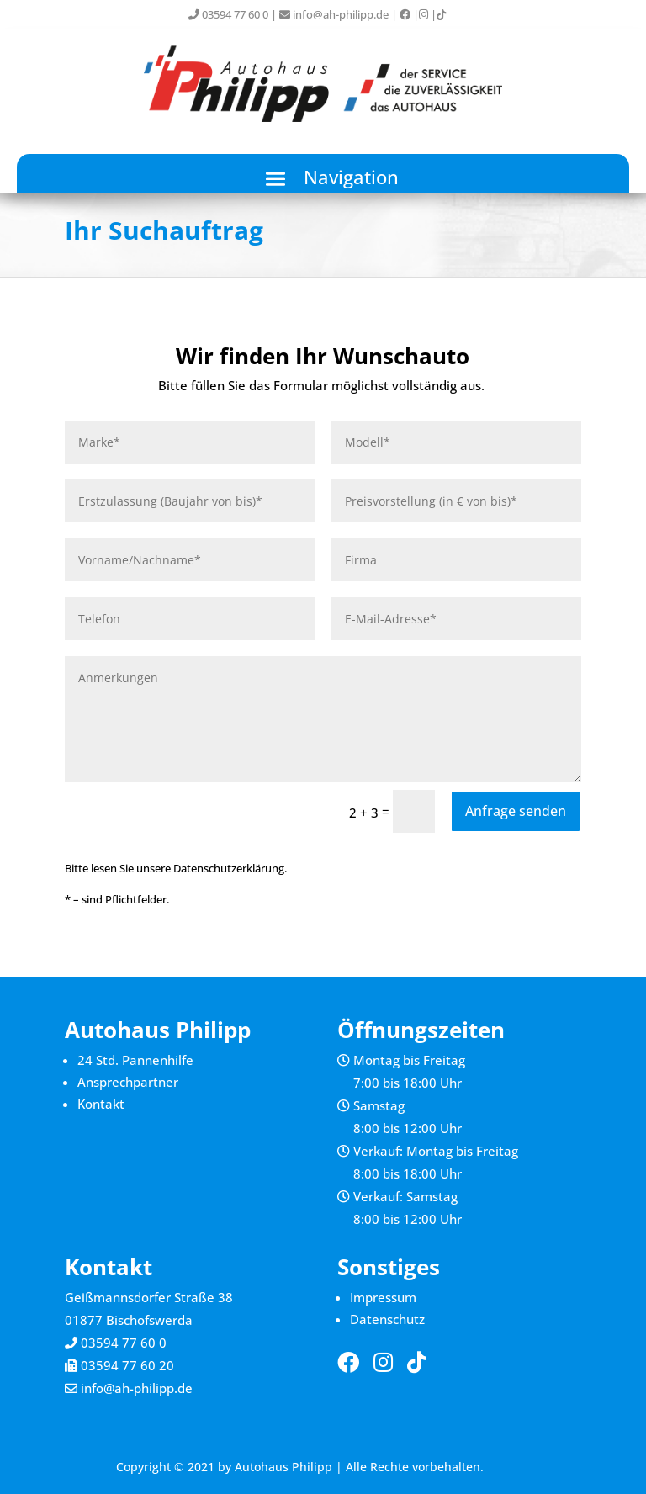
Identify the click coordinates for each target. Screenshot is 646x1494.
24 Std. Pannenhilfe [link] (135, 1060)
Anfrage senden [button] (515, 811)
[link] (405, 14)
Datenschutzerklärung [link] (228, 868)
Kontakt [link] (100, 1103)
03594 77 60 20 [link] (127, 1365)
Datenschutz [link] (387, 1319)
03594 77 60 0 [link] (228, 14)
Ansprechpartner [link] (127, 1081)
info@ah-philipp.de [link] (334, 14)
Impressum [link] (383, 1297)
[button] (323, 178)
